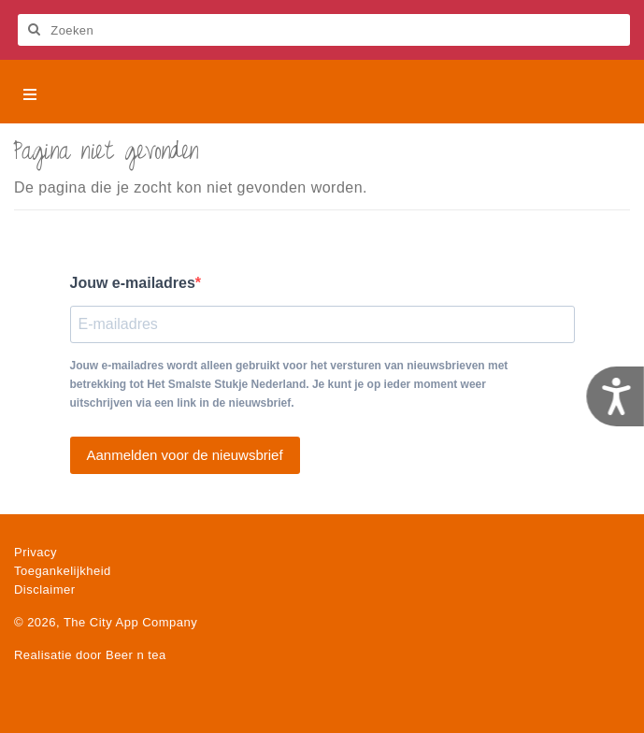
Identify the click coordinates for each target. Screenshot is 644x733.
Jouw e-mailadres (132, 283)
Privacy (35, 552)
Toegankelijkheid (62, 571)
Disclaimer (44, 589)
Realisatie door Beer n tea (90, 655)
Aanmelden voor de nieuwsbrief (185, 455)
